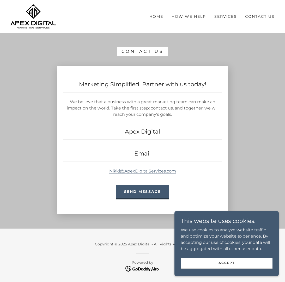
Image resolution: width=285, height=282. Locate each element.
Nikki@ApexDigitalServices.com (142, 171)
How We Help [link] (189, 16)
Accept (226, 263)
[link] (33, 16)
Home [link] (156, 16)
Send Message (142, 191)
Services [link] (225, 16)
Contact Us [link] (260, 16)
